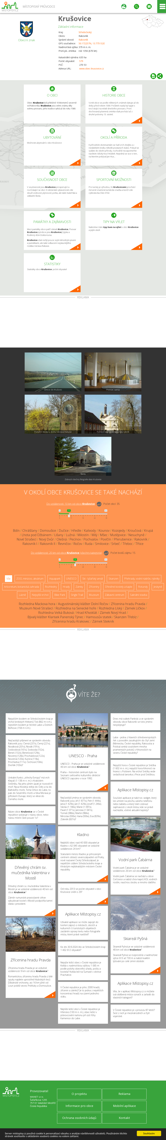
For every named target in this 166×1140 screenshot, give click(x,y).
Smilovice (102, 543)
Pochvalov (90, 539)
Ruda (88, 543)
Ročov (77, 543)
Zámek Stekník (103, 621)
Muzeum (94, 595)
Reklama (124, 1094)
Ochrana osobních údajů (79, 1118)
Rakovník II (47, 543)
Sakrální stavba (138, 595)
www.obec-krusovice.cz (91, 68)
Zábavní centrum (114, 595)
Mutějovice (118, 535)
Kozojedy (118, 530)
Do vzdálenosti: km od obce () (66, 553)
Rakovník (83, 39)
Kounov (104, 530)
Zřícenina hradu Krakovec (70, 621)
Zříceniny (94, 586)
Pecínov (75, 539)
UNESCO (71, 578)
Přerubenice (123, 539)
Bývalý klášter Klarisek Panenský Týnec (55, 617)
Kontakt (124, 1118)
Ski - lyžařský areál (92, 578)
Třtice (139, 543)
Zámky (79, 586)
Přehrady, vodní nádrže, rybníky (142, 578)
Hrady (66, 586)
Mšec (103, 535)
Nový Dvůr (46, 539)
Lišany (58, 535)
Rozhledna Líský (110, 608)
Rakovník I (30, 543)
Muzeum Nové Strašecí (36, 608)
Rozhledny (51, 586)
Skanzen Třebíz (125, 617)
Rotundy (143, 586)
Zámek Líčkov (135, 608)
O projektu (79, 1094)
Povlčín (106, 539)
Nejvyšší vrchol (40, 595)
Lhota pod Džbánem (37, 535)
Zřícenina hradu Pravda (128, 604)
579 (81, 61)
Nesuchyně (136, 535)
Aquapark (54, 578)
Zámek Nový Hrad (113, 612)
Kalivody (90, 530)
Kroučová (134, 530)
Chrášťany (29, 530)
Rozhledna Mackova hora (37, 604)
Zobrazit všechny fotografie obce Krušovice (83, 479)
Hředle (76, 530)
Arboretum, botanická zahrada (21, 586)
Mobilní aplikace (124, 1106)
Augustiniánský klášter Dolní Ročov (83, 604)
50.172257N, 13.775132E (92, 43)
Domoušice (48, 530)
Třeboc (128, 543)
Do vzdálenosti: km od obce (70, 504)
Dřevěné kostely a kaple (118, 586)
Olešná (62, 539)
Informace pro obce (79, 1106)
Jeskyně (158, 586)
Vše (8, 578)
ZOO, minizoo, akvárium (29, 578)
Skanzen (113, 578)
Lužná (70, 535)
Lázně (22, 595)
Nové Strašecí (26, 539)
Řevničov (64, 543)
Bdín (16, 530)
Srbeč (115, 543)
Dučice (64, 530)
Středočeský (85, 32)
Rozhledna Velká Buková (56, 612)
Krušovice (74, 18)
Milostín (83, 535)
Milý (94, 535)
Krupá (148, 530)
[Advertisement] (83, 323)
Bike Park (59, 595)
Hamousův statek (99, 617)
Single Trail (77, 595)
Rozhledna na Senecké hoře (76, 608)
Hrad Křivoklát (87, 612)
